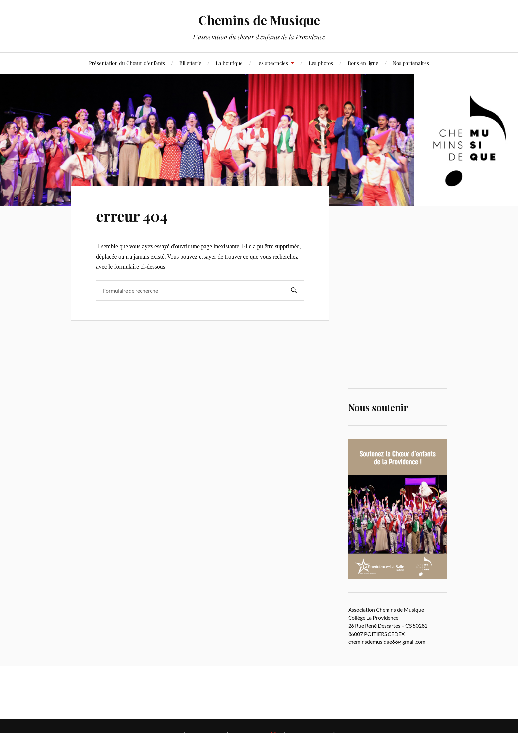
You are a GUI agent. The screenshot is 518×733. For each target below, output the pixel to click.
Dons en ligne (363, 62)
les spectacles (272, 62)
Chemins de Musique (259, 20)
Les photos (321, 62)
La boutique (229, 62)
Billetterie (190, 62)
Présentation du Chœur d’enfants (127, 62)
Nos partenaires (411, 62)
